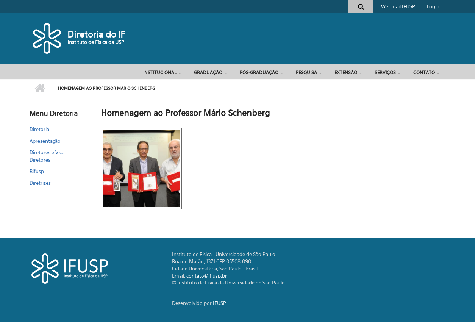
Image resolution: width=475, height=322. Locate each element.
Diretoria (39, 129)
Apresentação (45, 141)
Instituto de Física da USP (95, 42)
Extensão (345, 72)
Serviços (385, 72)
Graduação (208, 72)
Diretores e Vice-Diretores (48, 156)
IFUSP (219, 303)
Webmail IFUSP (398, 6)
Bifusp (37, 171)
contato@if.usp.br (206, 276)
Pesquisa (306, 72)
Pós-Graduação (259, 72)
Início (40, 88)
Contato (424, 72)
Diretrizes (40, 183)
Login (433, 6)
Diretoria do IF (96, 34)
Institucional (160, 72)
